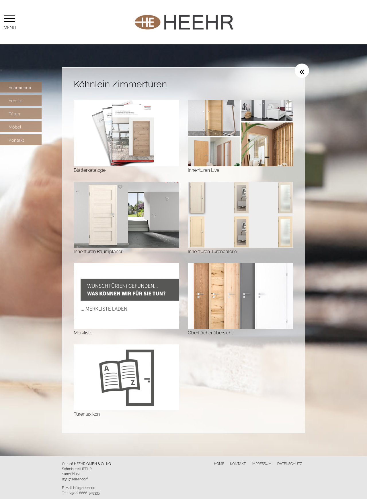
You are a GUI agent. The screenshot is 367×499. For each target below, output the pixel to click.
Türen (14, 113)
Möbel (15, 126)
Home (219, 463)
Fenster (16, 100)
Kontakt (16, 140)
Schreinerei (20, 87)
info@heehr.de (84, 487)
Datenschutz (289, 463)
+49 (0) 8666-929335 (84, 492)
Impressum (261, 463)
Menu (9, 21)
